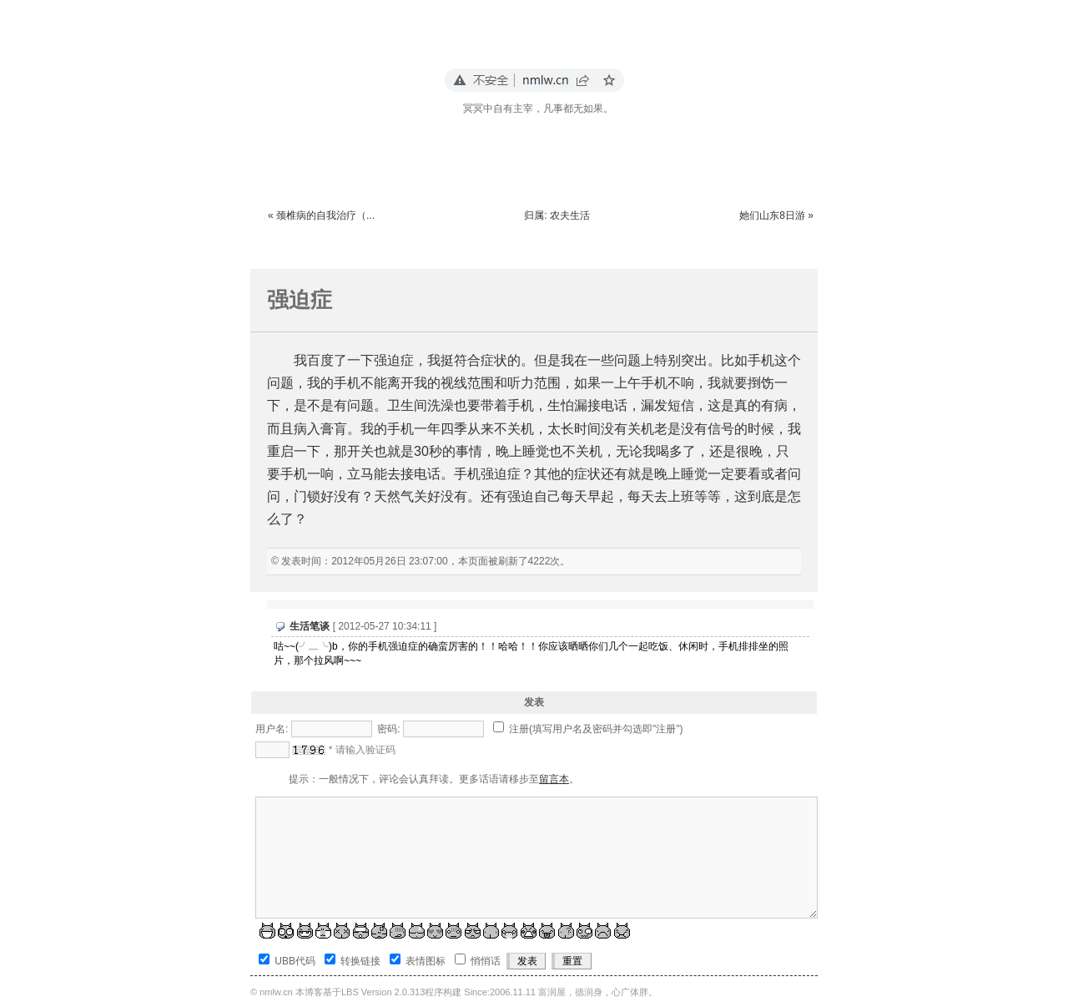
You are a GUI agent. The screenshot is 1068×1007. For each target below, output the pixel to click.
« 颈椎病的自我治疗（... (321, 215)
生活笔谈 (310, 626)
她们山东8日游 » (776, 215)
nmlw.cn (276, 992)
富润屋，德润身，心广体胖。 (597, 992)
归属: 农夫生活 (557, 215)
